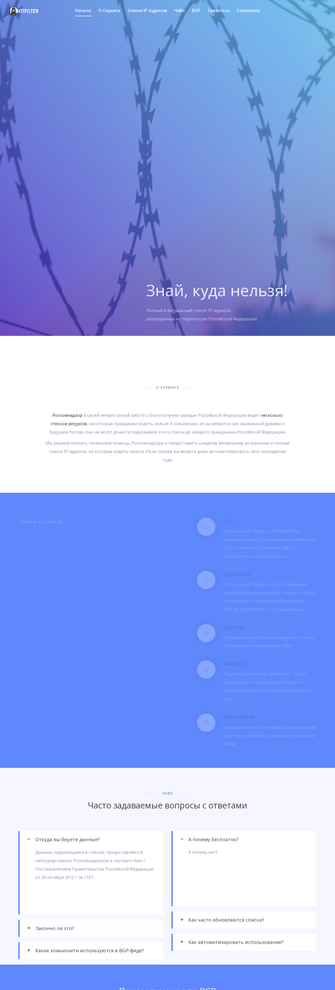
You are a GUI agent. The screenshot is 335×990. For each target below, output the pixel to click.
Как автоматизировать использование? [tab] (235, 942)
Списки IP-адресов (147, 10)
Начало (83, 10)
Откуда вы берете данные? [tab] (67, 839)
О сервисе (109, 10)
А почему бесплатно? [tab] (213, 839)
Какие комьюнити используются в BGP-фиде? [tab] (89, 950)
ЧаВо (179, 10)
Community (248, 10)
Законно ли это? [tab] (54, 928)
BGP (196, 10)
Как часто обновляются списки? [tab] (226, 920)
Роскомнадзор (67, 415)
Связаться (219, 10)
